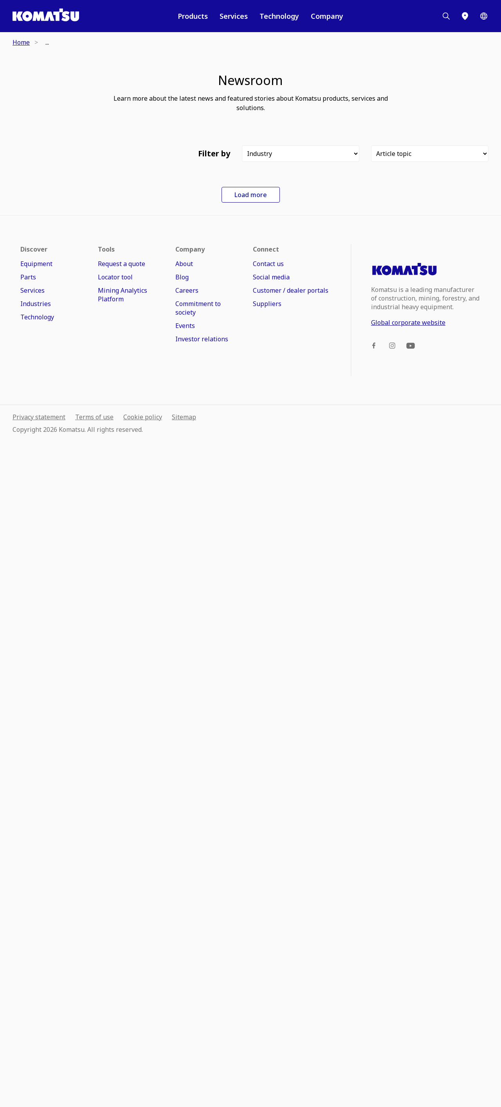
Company (327, 16)
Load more (250, 860)
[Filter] (300, 153)
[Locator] (465, 16)
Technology (279, 16)
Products (193, 16)
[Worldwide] (483, 16)
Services (234, 16)
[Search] (446, 16)
